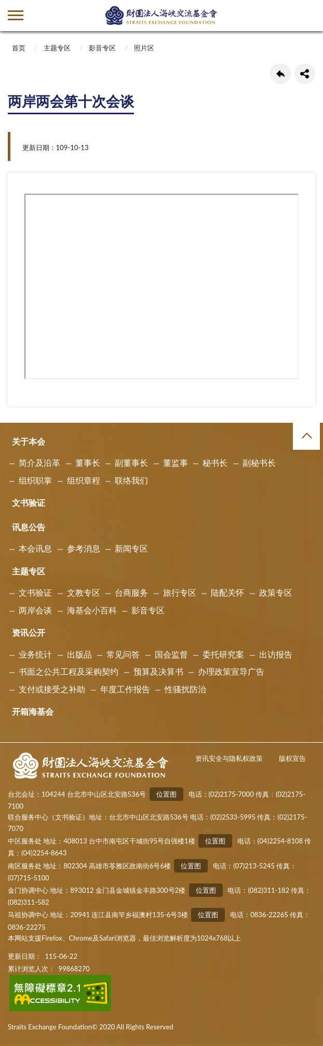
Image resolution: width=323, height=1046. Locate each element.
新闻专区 (131, 548)
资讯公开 (28, 632)
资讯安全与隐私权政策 (229, 758)
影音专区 (102, 48)
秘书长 (215, 462)
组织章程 (83, 480)
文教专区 (83, 592)
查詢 (307, 15)
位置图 (166, 794)
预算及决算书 (158, 671)
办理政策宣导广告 (231, 671)
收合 (306, 436)
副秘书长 (259, 462)
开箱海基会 (32, 711)
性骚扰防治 (185, 689)
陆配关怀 (227, 592)
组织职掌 (35, 480)
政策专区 (275, 592)
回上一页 (280, 73)
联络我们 (131, 480)
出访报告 (275, 654)
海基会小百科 (92, 610)
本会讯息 (35, 548)
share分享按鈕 (304, 73)
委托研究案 (223, 654)
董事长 (87, 462)
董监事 (175, 462)
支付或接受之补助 (52, 689)
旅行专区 (179, 592)
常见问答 (123, 654)
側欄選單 (15, 15)
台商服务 (131, 592)
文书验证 (28, 502)
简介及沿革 (39, 462)
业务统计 (35, 654)
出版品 (79, 654)
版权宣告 (292, 758)
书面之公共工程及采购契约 (68, 671)
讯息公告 (28, 527)
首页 (18, 48)
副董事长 (131, 462)
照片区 (144, 48)
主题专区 (57, 48)
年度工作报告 (125, 689)
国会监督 (171, 654)
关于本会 (28, 441)
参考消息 (83, 548)
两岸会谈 (35, 610)
